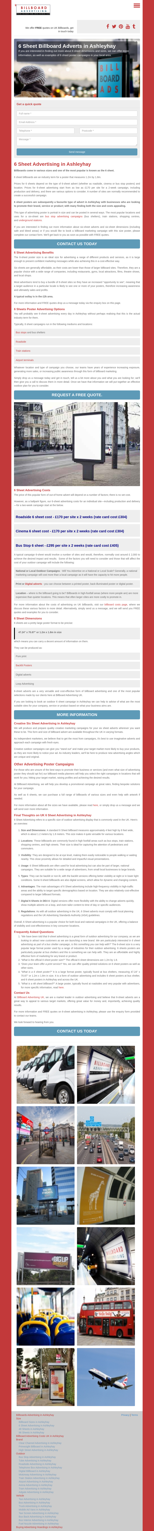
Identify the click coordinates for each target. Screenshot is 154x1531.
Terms (134, 1415)
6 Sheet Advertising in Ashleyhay (36, 1425)
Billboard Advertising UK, (31, 997)
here (61, 987)
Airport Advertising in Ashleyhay (36, 1481)
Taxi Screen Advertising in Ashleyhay (39, 1513)
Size (18, 1418)
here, (96, 805)
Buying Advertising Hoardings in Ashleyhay (39, 1527)
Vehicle (20, 1495)
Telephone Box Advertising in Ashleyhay (40, 1467)
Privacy (125, 1415)
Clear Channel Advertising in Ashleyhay (40, 1443)
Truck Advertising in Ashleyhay (35, 1506)
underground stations (30, 220)
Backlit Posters (24, 665)
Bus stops (21, 332)
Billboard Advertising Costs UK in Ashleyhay (40, 1436)
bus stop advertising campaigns (63, 216)
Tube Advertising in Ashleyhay (35, 1460)
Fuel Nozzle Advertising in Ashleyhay (39, 1523)
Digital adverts (33, 583)
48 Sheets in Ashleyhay (31, 1429)
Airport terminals (25, 360)
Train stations (23, 350)
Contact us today (77, 244)
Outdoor (20, 1453)
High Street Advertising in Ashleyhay (38, 1450)
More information (77, 714)
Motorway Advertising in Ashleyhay (38, 1474)
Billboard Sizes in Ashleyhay (34, 1422)
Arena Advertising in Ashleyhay (35, 1485)
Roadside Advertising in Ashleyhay (37, 1464)
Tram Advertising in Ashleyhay (35, 1488)
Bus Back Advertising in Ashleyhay (37, 1516)
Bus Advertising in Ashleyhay (34, 1502)
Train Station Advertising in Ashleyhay (39, 1478)
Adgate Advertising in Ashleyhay (36, 1492)
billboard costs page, (116, 604)
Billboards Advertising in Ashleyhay (35, 1415)
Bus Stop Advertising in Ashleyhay (37, 1457)
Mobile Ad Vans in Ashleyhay (34, 1509)
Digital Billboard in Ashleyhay (34, 1471)
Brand (19, 1439)
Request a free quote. (77, 395)
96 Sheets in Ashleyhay (31, 1432)
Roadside (21, 341)
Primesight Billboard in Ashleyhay (37, 1446)
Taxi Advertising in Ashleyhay (34, 1499)
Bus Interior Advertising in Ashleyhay (38, 1520)
